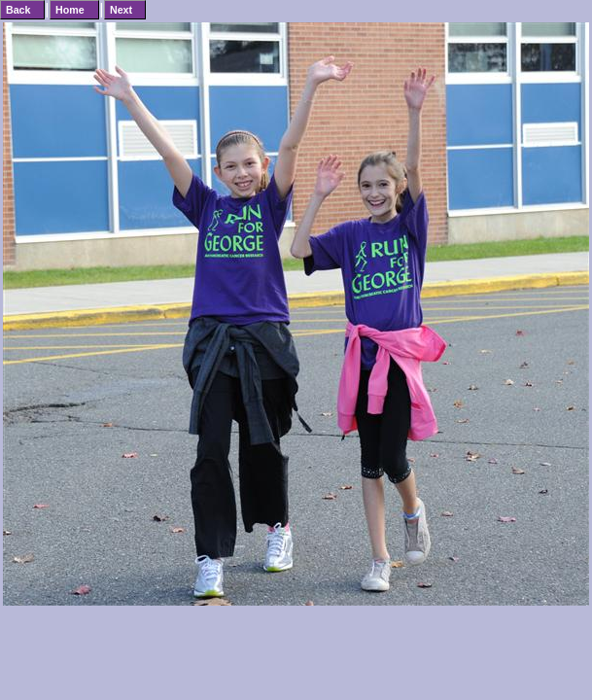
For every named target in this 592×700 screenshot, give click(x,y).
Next (121, 10)
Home (70, 10)
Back (18, 10)
